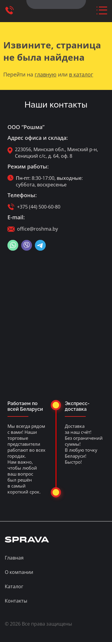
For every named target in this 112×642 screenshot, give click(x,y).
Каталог (14, 586)
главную (45, 74)
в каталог (81, 74)
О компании (19, 572)
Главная (14, 557)
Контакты (16, 600)
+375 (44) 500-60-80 (38, 206)
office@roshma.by (37, 229)
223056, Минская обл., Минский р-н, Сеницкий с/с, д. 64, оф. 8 (56, 152)
